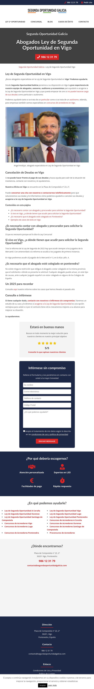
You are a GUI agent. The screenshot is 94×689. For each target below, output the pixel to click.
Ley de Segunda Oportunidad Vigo (65, 510)
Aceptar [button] (43, 685)
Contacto (84, 21)
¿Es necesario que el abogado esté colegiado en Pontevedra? (37, 216)
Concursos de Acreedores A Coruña (66, 520)
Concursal (36, 21)
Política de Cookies (47, 673)
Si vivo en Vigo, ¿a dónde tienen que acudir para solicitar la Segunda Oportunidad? (46, 213)
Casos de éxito (65, 21)
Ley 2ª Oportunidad (15, 21)
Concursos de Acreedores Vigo (18, 523)
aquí (15, 289)
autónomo (74, 99)
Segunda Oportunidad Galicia (31, 67)
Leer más (52, 685)
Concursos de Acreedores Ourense (65, 523)
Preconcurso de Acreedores (62, 533)
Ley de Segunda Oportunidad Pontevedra (69, 517)
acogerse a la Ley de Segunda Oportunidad (53, 304)
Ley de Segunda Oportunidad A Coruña (22, 510)
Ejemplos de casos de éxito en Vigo (26, 220)
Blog (50, 21)
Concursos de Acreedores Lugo (18, 526)
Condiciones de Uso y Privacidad (47, 670)
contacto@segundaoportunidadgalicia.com (47, 565)
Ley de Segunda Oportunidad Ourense (22, 514)
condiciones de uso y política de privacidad (49, 434)
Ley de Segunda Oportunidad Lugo (65, 514)
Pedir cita (86, 2)
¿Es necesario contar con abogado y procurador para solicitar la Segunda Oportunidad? (48, 210)
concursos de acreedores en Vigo (61, 102)
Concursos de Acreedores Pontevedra (21, 533)
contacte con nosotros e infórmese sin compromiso (51, 300)
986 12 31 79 (71, 2)
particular (45, 99)
